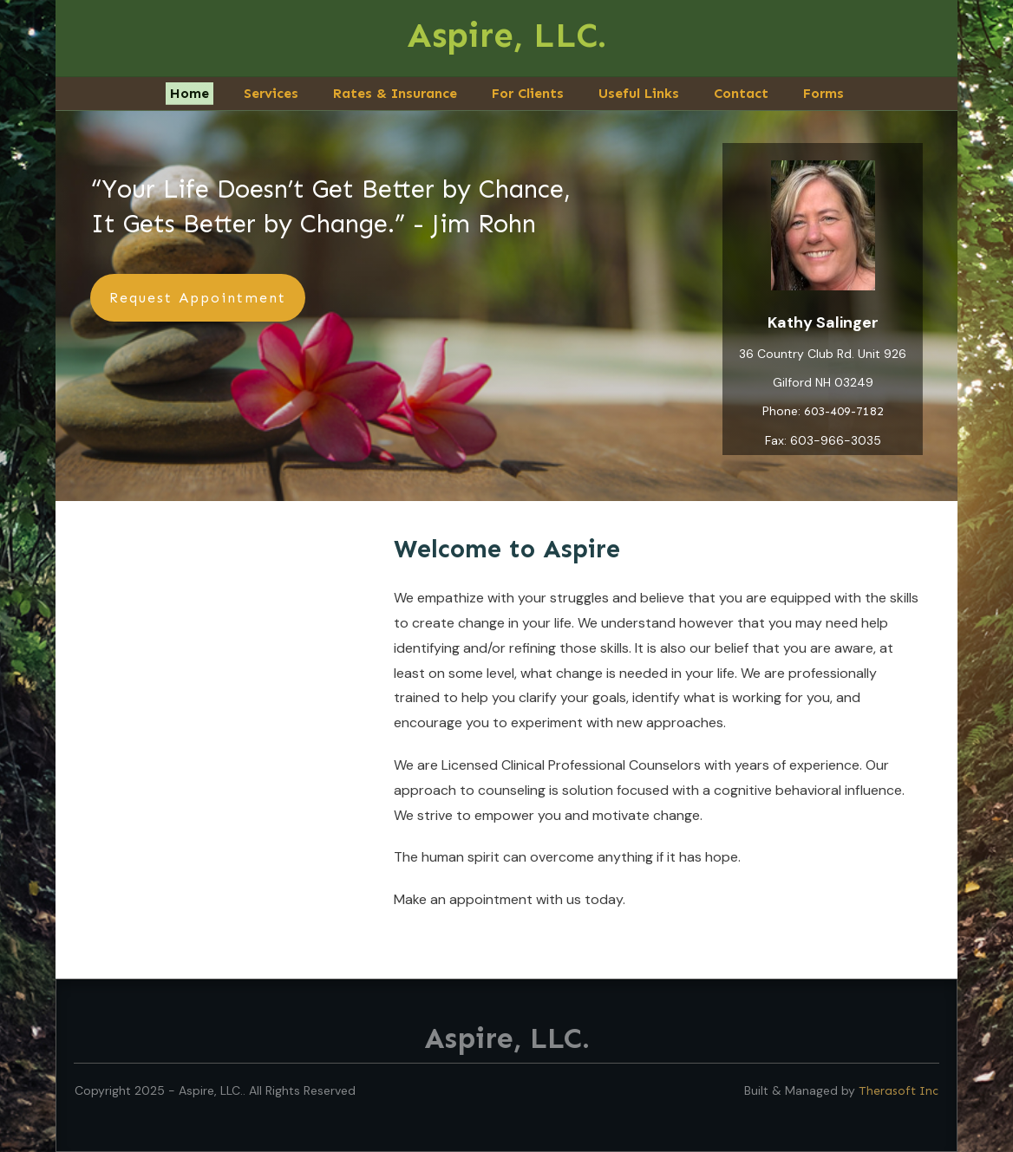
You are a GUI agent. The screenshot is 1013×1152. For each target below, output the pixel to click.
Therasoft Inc (898, 1091)
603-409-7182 (844, 410)
